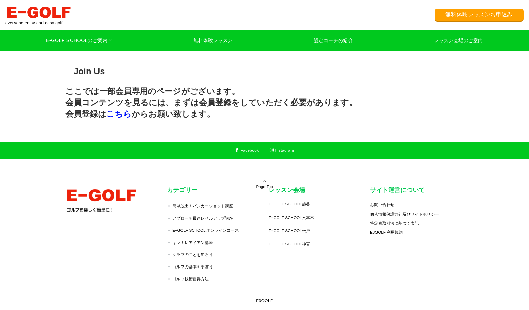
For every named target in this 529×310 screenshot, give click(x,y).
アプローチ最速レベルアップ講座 (202, 218)
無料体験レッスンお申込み (479, 14)
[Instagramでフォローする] (282, 150)
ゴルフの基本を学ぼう (192, 266)
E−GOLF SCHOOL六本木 (291, 217)
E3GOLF (264, 300)
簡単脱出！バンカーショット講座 (202, 206)
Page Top (264, 174)
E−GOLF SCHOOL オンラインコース (205, 230)
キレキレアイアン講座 (192, 242)
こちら (119, 113)
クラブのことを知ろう (192, 254)
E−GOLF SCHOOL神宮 (289, 244)
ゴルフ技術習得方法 (190, 279)
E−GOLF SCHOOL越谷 (289, 204)
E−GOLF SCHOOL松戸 (289, 230)
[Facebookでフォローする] (247, 150)
